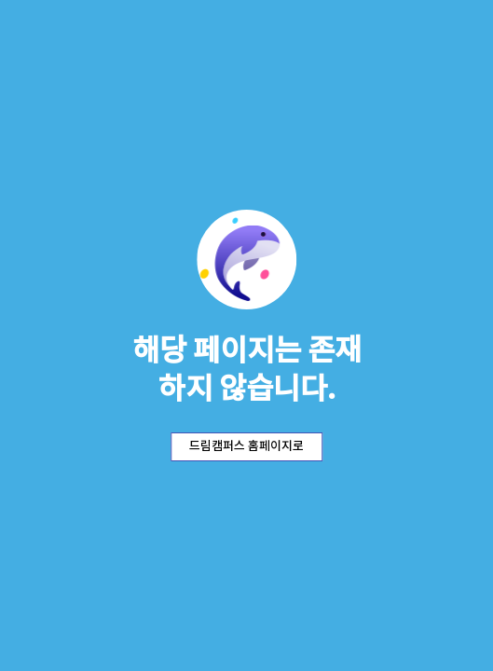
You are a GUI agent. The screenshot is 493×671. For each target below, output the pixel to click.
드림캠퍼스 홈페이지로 (246, 446)
